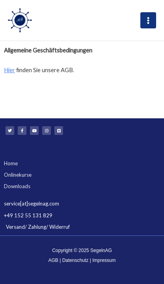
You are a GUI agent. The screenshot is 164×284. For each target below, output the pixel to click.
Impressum (104, 260)
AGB (53, 260)
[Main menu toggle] (148, 20)
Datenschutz (75, 260)
